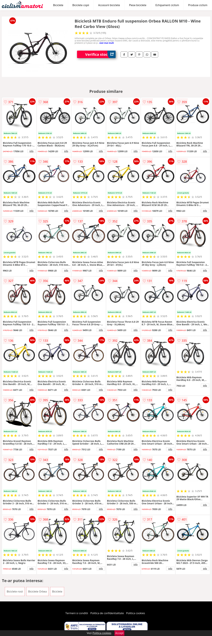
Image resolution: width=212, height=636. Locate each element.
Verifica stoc (100, 54)
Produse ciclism (197, 5)
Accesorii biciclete (109, 5)
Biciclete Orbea (37, 591)
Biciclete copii (80, 5)
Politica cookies (135, 613)
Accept (119, 633)
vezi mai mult (106, 42)
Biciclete (58, 5)
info (31, 151)
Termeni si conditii (76, 613)
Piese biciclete (137, 5)
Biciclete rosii (15, 591)
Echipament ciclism (167, 5)
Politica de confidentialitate (107, 613)
